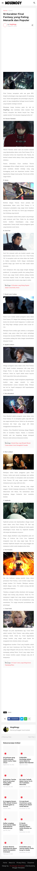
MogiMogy (14, 727)
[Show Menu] (2, 2)
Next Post (31, 737)
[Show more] (29, 718)
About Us (12, 863)
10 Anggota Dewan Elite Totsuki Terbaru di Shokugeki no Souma (10, 803)
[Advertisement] (18, 51)
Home (5, 10)
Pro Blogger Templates (17, 866)
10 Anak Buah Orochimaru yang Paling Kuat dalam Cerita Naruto (25, 803)
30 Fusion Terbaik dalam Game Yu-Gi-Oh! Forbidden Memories (26, 782)
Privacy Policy (21, 863)
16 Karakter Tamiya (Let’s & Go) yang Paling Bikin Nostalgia (9, 782)
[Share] (32, 25)
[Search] (34, 2)
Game (10, 10)
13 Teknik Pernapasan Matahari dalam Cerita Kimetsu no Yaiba (25, 826)
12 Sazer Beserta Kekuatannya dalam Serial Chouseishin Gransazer (10, 849)
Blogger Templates (18, 868)
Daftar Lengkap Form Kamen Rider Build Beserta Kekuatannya (9, 825)
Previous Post (6, 737)
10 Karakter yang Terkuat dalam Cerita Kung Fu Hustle (26, 848)
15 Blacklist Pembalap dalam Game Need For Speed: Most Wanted (26, 760)
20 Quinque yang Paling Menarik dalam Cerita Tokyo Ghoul (9, 760)
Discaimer (30, 863)
